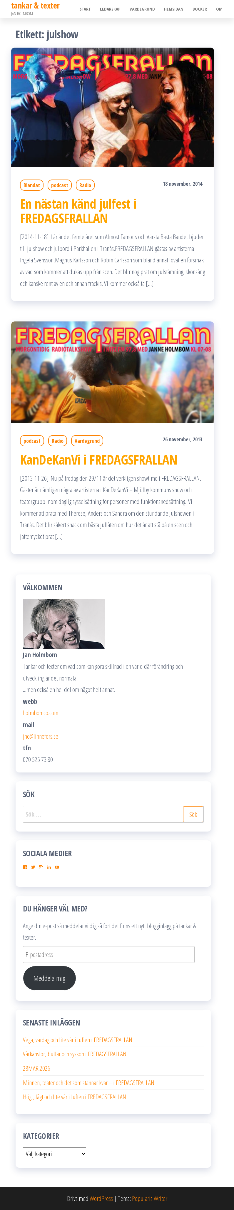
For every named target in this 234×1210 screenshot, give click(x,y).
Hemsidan (174, 9)
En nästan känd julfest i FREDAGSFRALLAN (78, 211)
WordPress (101, 1198)
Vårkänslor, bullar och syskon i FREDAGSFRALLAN (74, 1053)
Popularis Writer (149, 1198)
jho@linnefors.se (40, 736)
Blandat (32, 185)
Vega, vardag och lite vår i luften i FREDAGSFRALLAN (77, 1039)
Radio (85, 185)
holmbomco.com (40, 712)
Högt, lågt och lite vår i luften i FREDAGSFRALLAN (74, 1096)
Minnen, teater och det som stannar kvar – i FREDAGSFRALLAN (88, 1082)
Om (219, 9)
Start (87, 9)
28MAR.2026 (36, 1068)
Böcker (200, 9)
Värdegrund (143, 9)
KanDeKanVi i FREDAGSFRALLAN (99, 459)
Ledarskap (111, 9)
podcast (59, 185)
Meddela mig (50, 978)
